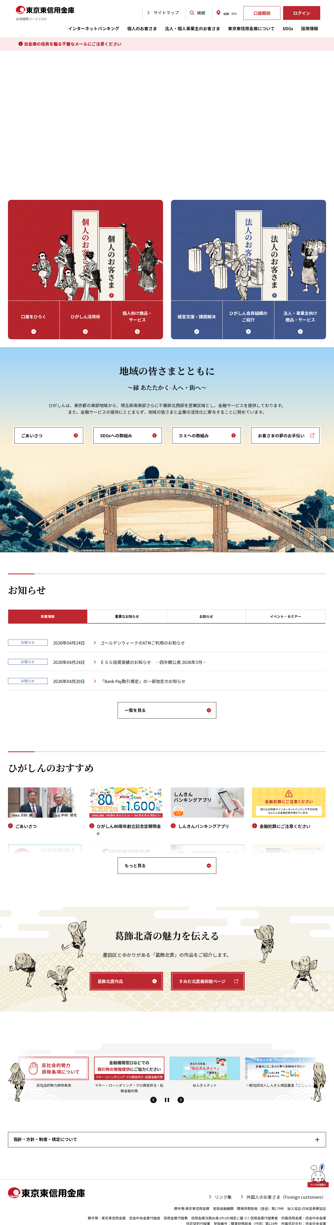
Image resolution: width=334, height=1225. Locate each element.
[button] (153, 1102)
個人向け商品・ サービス (137, 316)
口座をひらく (33, 316)
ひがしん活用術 (85, 316)
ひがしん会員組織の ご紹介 (248, 316)
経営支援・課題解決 (197, 316)
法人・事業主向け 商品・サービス (300, 316)
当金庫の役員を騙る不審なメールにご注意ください (70, 44)
